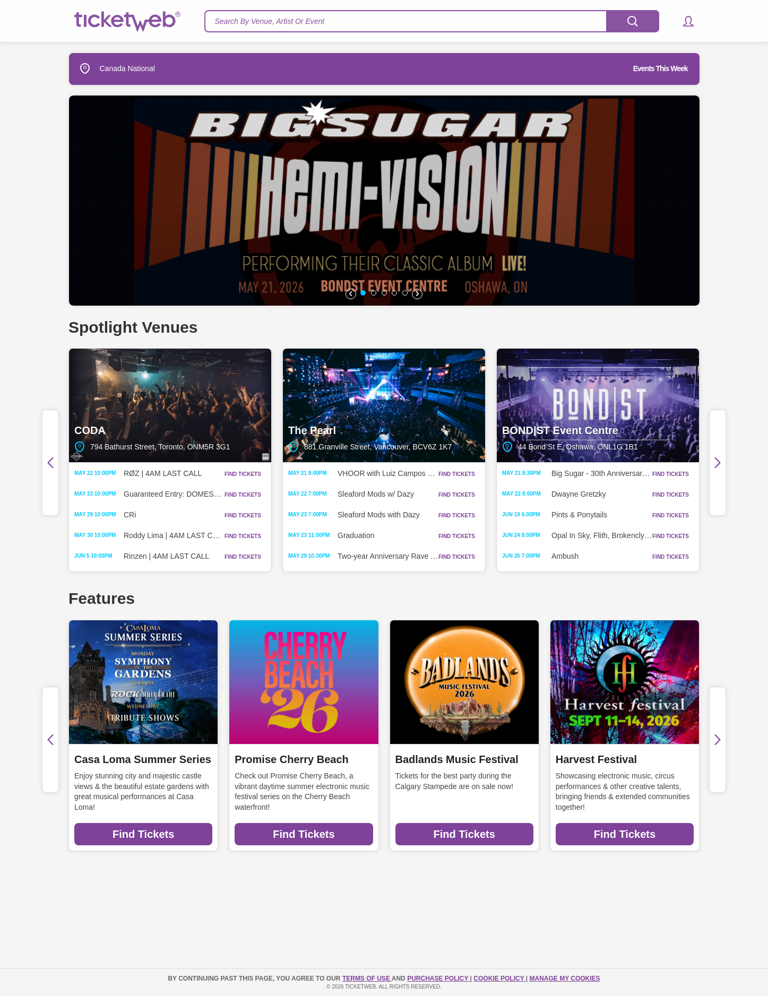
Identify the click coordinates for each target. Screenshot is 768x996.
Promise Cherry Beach (292, 759)
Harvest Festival (596, 759)
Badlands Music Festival (457, 759)
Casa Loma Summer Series (142, 759)
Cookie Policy (499, 978)
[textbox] (431, 21)
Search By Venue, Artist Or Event (270, 21)
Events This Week (660, 68)
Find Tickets (143, 834)
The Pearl (384, 405)
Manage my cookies (564, 978)
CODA (170, 405)
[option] (384, 201)
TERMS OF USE (367, 978)
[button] (683, 21)
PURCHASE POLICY (438, 978)
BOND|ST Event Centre (598, 405)
